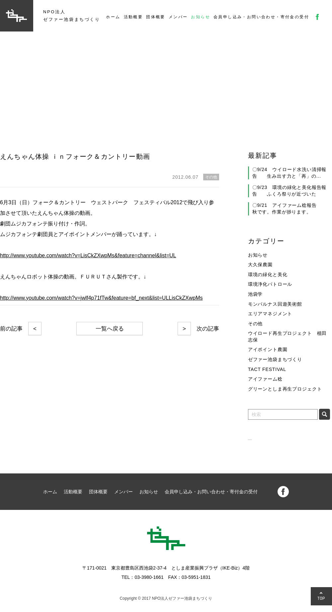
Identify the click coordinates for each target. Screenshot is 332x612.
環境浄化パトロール (270, 284)
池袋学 (255, 294)
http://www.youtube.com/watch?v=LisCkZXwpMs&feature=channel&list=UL (88, 255)
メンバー (178, 17)
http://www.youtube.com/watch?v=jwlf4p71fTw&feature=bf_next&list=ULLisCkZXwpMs (101, 298)
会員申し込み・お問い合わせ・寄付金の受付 (261, 17)
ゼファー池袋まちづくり (275, 359)
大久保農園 (260, 264)
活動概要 (133, 17)
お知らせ (200, 17)
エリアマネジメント (270, 313)
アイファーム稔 (265, 379)
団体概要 (155, 17)
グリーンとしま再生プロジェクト (285, 389)
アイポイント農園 (268, 349)
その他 (255, 323)
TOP (321, 598)
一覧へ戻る (110, 329)
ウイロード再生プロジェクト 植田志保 (287, 336)
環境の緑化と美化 (268, 274)
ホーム (113, 17)
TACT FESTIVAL (267, 369)
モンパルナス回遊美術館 (275, 304)
